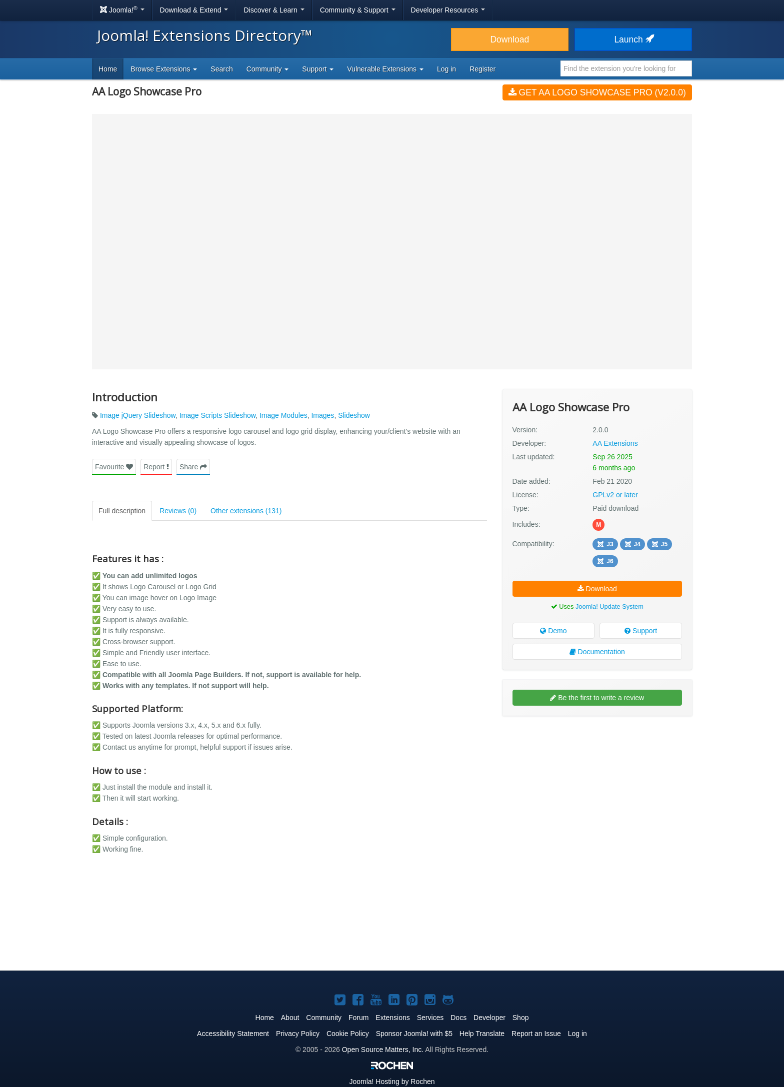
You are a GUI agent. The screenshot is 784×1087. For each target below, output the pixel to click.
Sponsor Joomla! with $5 (414, 1034)
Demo (553, 631)
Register (483, 69)
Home (107, 69)
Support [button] (318, 69)
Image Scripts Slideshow (218, 415)
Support (640, 631)
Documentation (597, 652)
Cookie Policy (347, 1034)
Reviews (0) (178, 511)
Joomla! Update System (610, 606)
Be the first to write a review (597, 698)
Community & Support (358, 10)
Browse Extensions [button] (163, 69)
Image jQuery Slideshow (138, 415)
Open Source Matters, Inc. (383, 1050)
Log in (446, 69)
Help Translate (482, 1034)
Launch (633, 39)
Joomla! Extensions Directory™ (204, 35)
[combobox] (626, 68)
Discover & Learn (274, 10)
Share (193, 467)
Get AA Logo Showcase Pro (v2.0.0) (597, 92)
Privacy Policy (298, 1034)
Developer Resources (448, 10)
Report (156, 467)
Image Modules (284, 415)
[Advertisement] (597, 788)
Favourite (114, 467)
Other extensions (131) (246, 511)
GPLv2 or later (615, 495)
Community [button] (267, 69)
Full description (122, 511)
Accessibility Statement (233, 1034)
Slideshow (354, 415)
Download (509, 39)
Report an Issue (536, 1034)
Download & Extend (194, 10)
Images (322, 415)
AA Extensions (615, 443)
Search (221, 69)
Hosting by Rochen (391, 1082)
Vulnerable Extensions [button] (385, 69)
